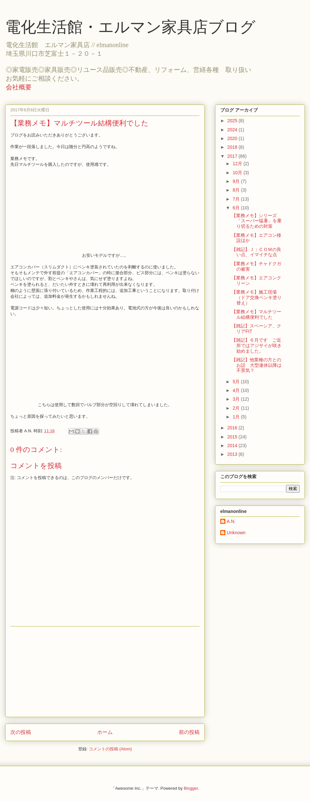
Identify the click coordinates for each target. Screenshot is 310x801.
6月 (236, 207)
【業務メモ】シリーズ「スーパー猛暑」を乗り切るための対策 (257, 221)
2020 (233, 138)
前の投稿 (189, 732)
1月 (236, 416)
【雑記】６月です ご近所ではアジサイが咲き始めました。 (257, 345)
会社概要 (19, 87)
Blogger (191, 788)
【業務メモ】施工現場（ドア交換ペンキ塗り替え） (257, 297)
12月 (237, 163)
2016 (233, 427)
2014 (233, 445)
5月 (236, 381)
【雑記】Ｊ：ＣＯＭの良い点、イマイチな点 (256, 252)
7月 (236, 199)
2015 (233, 436)
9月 (236, 181)
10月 (237, 172)
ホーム (105, 732)
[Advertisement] (105, 671)
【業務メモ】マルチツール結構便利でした (256, 314)
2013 (233, 454)
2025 (233, 120)
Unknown (236, 532)
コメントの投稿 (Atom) (110, 748)
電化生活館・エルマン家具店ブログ (130, 26)
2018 (233, 147)
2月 (236, 408)
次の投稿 (20, 732)
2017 (233, 156)
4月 (236, 390)
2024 (233, 129)
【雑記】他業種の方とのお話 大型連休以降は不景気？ (257, 365)
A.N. (231, 521)
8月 (236, 190)
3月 (236, 399)
